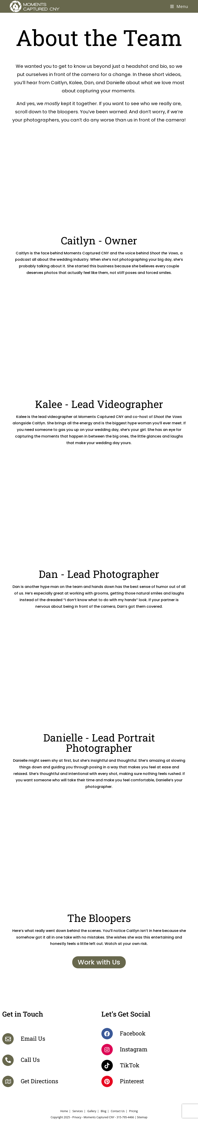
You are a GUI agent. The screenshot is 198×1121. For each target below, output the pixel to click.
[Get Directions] (8, 1081)
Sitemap (142, 1117)
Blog (103, 1111)
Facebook (133, 1033)
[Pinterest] (107, 1081)
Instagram (133, 1049)
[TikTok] (107, 1065)
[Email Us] (8, 1039)
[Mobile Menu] (179, 6)
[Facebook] (107, 1033)
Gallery (91, 1111)
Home (64, 1111)
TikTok (129, 1065)
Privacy (76, 1117)
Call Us (30, 1059)
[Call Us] (8, 1060)
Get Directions (39, 1081)
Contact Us (118, 1111)
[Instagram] (107, 1049)
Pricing (133, 1111)
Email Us (33, 1038)
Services (77, 1111)
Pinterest (132, 1081)
